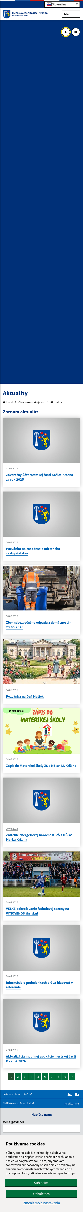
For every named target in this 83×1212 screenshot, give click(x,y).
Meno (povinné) (13, 1122)
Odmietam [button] (41, 1193)
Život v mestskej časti (31, 402)
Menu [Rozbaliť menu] (71, 14)
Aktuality (56, 402)
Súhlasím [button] (41, 1182)
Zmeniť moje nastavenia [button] (41, 1203)
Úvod (8, 402)
